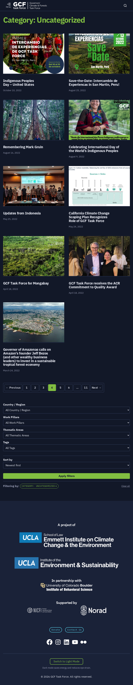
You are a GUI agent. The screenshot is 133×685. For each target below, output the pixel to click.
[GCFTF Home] (30, 5)
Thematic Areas (13, 429)
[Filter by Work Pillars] (66, 422)
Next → (96, 387)
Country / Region (14, 404)
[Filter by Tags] (66, 447)
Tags (6, 442)
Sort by (7, 459)
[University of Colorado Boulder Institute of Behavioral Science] (66, 587)
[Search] (125, 5)
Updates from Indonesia (22, 213)
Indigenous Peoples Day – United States (18, 83)
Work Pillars (11, 417)
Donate (55, 629)
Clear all (125, 486)
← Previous (13, 387)
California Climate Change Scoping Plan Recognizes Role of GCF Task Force (89, 217)
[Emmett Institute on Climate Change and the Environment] (66, 540)
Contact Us (74, 629)
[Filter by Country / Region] (66, 410)
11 (86, 387)
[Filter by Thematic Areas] (66, 435)
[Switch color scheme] (66, 661)
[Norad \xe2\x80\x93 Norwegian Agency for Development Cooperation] (94, 610)
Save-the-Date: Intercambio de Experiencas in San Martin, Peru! (94, 83)
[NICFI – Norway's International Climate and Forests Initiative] (39, 610)
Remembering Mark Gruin (23, 147)
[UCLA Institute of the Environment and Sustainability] (66, 563)
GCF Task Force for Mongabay (26, 283)
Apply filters (67, 476)
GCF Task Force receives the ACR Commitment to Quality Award (94, 285)
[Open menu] (8, 5)
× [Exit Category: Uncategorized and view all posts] (56, 486)
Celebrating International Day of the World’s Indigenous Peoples (94, 149)
